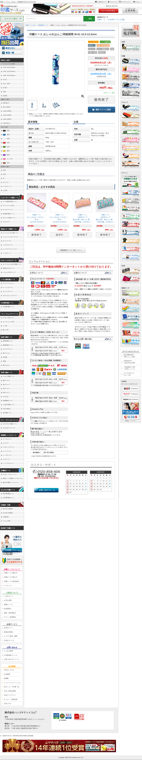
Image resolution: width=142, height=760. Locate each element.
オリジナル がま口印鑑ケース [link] (12, 264)
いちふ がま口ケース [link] (9, 272)
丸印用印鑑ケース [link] (8, 498)
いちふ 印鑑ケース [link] (8, 376)
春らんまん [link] (6, 365)
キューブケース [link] (8, 291)
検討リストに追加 (101, 110)
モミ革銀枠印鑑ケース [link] (10, 201)
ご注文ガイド (101, 2)
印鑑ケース (101, 19)
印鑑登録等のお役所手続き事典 (129, 362)
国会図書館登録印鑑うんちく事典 (129, 356)
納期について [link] (8, 604)
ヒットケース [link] (7, 451)
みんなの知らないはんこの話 (129, 374)
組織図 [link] (6, 678)
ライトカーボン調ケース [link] (10, 233)
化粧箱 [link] (5, 96)
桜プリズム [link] (6, 353)
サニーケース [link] (7, 241)
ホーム (137, 2)
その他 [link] (5, 190)
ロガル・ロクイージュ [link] (10, 474)
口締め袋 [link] (5, 517)
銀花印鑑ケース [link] (8, 341)
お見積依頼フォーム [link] (10, 655)
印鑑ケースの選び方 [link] (10, 573)
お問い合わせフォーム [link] (11, 659)
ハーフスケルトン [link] (8, 463)
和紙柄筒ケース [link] (8, 400)
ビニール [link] (5, 182)
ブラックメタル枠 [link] (8, 205)
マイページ (113, 2)
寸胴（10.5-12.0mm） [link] (9, 67)
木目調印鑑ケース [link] (8, 307)
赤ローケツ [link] (6, 388)
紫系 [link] (6, 155)
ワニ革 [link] (5, 326)
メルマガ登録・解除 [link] (10, 636)
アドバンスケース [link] (8, 283)
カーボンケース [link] (8, 209)
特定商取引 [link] (7, 609)
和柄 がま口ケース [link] (8, 268)
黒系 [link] (6, 131)
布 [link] (3, 178)
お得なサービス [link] (9, 640)
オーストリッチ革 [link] (8, 322)
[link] (36, 216)
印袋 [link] (4, 91)
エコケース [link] (6, 459)
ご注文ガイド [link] (8, 596)
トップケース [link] (7, 455)
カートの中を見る (108, 11)
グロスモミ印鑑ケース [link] (10, 424)
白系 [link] (6, 139)
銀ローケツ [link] (6, 380)
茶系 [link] (6, 163)
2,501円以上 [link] (6, 123)
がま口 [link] (5, 79)
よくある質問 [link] (8, 651)
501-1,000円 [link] (6, 107)
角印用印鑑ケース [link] (8, 493)
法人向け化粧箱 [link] (8, 513)
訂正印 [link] (5, 87)
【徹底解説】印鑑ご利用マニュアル (129, 368)
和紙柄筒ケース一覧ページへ (71, 250)
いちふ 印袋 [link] (6, 521)
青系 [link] (6, 135)
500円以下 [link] (6, 103)
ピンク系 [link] (7, 159)
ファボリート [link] (7, 253)
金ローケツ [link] (6, 384)
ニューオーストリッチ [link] (10, 249)
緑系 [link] (6, 147)
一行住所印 (111, 19)
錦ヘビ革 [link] (5, 330)
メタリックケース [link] (8, 447)
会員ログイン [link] (8, 628)
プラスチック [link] (7, 186)
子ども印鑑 (120, 19)
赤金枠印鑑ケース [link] (8, 214)
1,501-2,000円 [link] (7, 115)
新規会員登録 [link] (8, 632)
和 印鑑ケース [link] (7, 413)
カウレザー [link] (6, 222)
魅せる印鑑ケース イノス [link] (10, 482)
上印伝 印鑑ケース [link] (8, 404)
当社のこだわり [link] (9, 670)
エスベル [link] (5, 443)
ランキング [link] (7, 585)
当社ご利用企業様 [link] (10, 691)
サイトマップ (125, 2)
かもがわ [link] (5, 396)
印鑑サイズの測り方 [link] (10, 577)
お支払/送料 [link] (8, 600)
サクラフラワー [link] (8, 349)
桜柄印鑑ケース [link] (8, 345)
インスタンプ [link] (7, 439)
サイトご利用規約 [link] (10, 617)
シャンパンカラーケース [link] (10, 237)
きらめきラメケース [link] (9, 428)
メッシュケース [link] (8, 287)
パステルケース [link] (8, 245)
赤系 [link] (6, 143)
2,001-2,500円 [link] (7, 119)
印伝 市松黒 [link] (6, 409)
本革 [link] (4, 170)
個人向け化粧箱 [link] (8, 509)
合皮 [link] (4, 174)
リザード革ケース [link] (8, 318)
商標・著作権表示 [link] (10, 613)
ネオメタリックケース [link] (10, 295)
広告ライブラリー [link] (10, 695)
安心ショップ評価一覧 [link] (11, 687)
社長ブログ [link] (7, 703)
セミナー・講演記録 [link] (10, 699)
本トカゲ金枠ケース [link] (9, 218)
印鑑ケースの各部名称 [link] (11, 581)
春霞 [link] (4, 361)
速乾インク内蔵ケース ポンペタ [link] (12, 478)
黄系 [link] (6, 151)
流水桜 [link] (5, 357)
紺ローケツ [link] (6, 392)
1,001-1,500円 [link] (7, 111)
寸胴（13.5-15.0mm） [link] (9, 71)
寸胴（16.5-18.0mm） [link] (9, 75)
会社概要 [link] (7, 674)
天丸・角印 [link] (6, 83)
